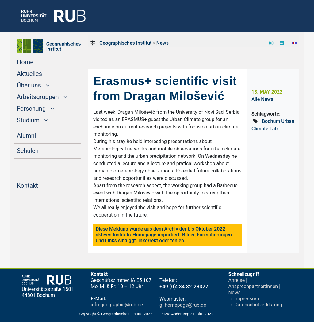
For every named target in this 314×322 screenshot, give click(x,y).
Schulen (39, 150)
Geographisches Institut (125, 43)
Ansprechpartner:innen (253, 286)
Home (37, 61)
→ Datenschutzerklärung (255, 305)
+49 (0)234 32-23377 (183, 286)
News (162, 43)
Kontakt (39, 185)
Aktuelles (41, 73)
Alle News (262, 99)
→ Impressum (243, 299)
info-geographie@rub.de (117, 305)
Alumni (38, 135)
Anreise (236, 280)
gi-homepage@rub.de (182, 305)
